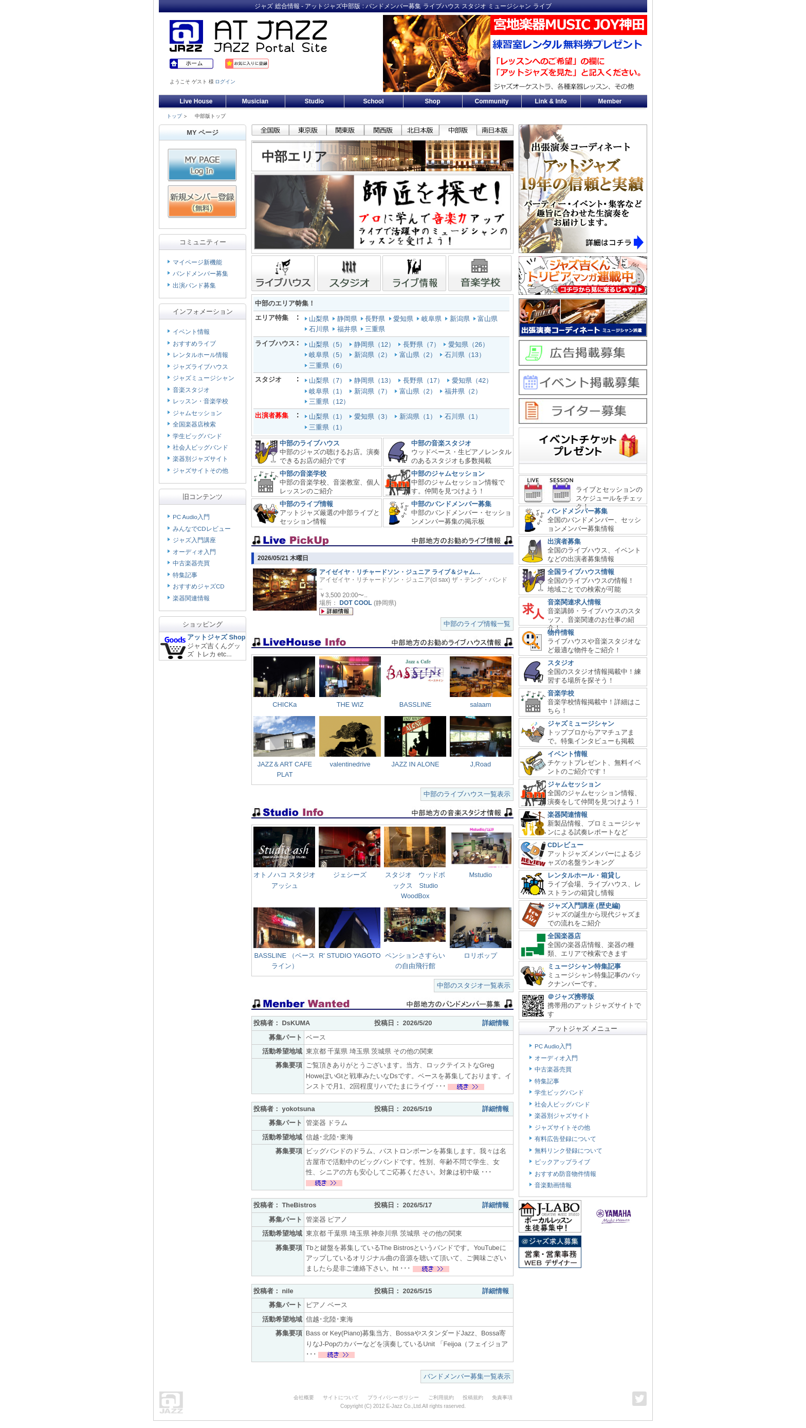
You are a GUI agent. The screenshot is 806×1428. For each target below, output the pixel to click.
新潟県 (458, 319)
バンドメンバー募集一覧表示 (467, 1376)
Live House (195, 101)
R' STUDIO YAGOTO (349, 955)
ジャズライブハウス (200, 367)
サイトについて (341, 1397)
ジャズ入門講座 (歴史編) (583, 905)
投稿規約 (473, 1397)
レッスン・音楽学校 (200, 401)
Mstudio (480, 875)
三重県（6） (328, 365)
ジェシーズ (350, 875)
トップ (174, 116)
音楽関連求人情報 (574, 602)
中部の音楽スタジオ (441, 443)
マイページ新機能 (197, 262)
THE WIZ (350, 704)
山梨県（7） (328, 380)
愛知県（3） (371, 416)
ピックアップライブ (562, 1162)
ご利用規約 (441, 1397)
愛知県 (402, 319)
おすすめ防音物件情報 (565, 1174)
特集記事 (185, 575)
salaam (480, 704)
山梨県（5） (328, 344)
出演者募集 (564, 541)
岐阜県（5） (328, 355)
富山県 (486, 319)
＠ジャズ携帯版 (570, 997)
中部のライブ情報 (306, 504)
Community (492, 101)
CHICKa (284, 704)
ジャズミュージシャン (203, 378)
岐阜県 (430, 319)
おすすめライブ (194, 344)
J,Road (480, 764)
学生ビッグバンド (197, 436)
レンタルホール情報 (200, 355)
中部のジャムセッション (448, 473)
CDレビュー (565, 845)
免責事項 (502, 1397)
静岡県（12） (375, 344)
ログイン (225, 81)
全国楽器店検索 (194, 424)
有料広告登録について (565, 1139)
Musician (255, 101)
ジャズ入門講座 (194, 540)
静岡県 (346, 319)
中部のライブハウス (310, 443)
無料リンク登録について (568, 1151)
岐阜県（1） (328, 391)
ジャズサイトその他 (200, 471)
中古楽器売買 (191, 563)
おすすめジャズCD (199, 586)
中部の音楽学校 (303, 473)
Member (609, 101)
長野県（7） (422, 344)
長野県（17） (424, 380)
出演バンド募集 (194, 285)
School (373, 101)
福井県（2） (464, 391)
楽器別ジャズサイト (200, 459)
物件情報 (560, 632)
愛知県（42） (473, 380)
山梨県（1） (326, 416)
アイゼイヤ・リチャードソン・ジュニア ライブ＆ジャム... (399, 572)
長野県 (374, 319)
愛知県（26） (469, 344)
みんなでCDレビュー (202, 529)
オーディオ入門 (194, 552)
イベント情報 (191, 332)
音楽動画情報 (553, 1185)
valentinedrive (350, 764)
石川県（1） (461, 416)
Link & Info (551, 101)
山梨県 (318, 319)
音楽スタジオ (191, 390)
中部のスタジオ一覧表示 (473, 985)
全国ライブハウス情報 (580, 572)
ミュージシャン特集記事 (584, 966)
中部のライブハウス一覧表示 (467, 794)
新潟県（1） (416, 416)
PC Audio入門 (191, 517)
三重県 (374, 329)
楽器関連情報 (191, 598)
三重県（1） (326, 427)
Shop (433, 101)
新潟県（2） (373, 355)
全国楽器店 (564, 936)
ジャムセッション (197, 413)
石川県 (318, 329)
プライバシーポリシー (393, 1397)
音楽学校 (560, 693)
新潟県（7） (373, 391)
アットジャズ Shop (216, 637)
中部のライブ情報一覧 (477, 624)
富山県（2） (418, 355)
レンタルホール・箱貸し (584, 875)
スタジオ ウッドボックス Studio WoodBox (415, 885)
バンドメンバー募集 (200, 274)
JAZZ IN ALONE (415, 764)
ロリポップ (480, 955)
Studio (314, 101)
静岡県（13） (375, 380)
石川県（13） (466, 355)
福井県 (346, 329)
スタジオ (560, 663)
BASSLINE (415, 704)
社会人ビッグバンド (200, 447)
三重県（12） (330, 401)
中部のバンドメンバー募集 (451, 504)
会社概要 (304, 1397)
